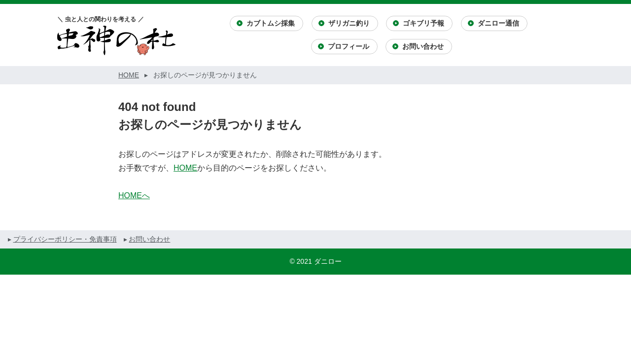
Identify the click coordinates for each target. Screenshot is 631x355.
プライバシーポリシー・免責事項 (65, 239)
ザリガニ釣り (349, 23)
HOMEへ (134, 195)
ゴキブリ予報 (423, 23)
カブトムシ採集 (270, 23)
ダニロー (328, 261)
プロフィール (348, 46)
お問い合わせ (423, 46)
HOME (185, 168)
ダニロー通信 (498, 23)
